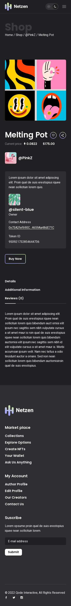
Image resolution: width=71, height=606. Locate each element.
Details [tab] (10, 281)
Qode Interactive (26, 592)
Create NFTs (15, 449)
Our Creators (16, 497)
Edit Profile (13, 491)
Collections (14, 436)
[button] (53, 135)
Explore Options (18, 442)
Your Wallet (14, 455)
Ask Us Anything (18, 462)
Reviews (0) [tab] (14, 298)
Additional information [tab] (22, 290)
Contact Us (14, 504)
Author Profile (16, 484)
